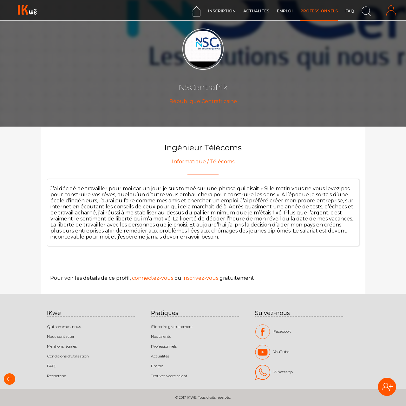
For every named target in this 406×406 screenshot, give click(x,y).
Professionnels (319, 11)
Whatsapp (274, 372)
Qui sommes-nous (64, 326)
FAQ (349, 11)
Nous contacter (61, 336)
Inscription (222, 11)
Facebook (273, 331)
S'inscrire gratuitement (172, 326)
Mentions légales (62, 346)
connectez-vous (152, 278)
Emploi (285, 11)
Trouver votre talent (169, 375)
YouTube (272, 352)
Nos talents (161, 336)
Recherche (56, 375)
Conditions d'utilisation (68, 356)
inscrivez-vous (200, 278)
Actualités (256, 11)
